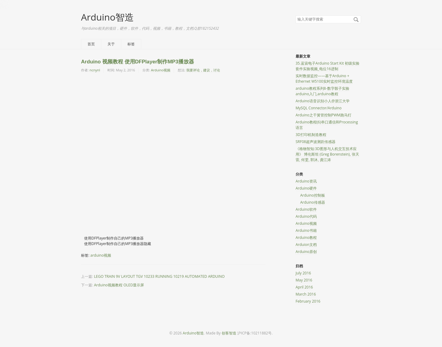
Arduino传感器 (312, 202)
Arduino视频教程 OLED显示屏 (119, 285)
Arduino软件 (306, 209)
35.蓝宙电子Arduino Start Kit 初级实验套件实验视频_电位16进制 (327, 66)
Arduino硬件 (306, 188)
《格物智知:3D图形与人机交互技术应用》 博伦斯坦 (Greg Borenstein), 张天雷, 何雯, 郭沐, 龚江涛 (327, 154)
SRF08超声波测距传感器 (315, 141)
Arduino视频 (161, 70)
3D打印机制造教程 (311, 134)
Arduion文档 (306, 244)
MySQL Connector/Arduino (319, 108)
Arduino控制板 (312, 195)
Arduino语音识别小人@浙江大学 (323, 101)
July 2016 (303, 273)
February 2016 (308, 301)
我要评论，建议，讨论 (203, 70)
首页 (91, 44)
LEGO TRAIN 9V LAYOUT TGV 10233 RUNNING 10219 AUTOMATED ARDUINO (159, 276)
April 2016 (304, 287)
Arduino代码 (306, 216)
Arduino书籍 (306, 230)
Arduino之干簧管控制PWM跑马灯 (323, 115)
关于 (111, 44)
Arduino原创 (306, 251)
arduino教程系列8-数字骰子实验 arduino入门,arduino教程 (322, 91)
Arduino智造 (107, 17)
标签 (131, 44)
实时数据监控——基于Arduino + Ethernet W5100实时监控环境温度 (324, 78)
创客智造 (229, 333)
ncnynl (95, 70)
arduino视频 (100, 255)
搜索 (356, 19)
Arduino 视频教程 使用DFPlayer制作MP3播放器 (137, 62)
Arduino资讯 (306, 181)
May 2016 (304, 280)
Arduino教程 (306, 237)
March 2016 (306, 294)
